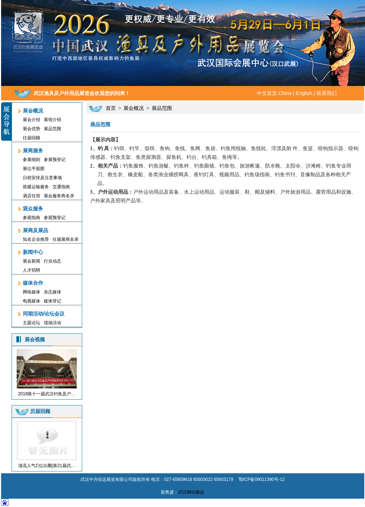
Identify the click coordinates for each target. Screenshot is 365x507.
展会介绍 (31, 119)
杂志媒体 (52, 291)
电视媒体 (31, 301)
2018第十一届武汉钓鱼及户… (47, 393)
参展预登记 (55, 159)
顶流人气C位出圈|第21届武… (46, 465)
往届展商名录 (66, 239)
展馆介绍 (52, 119)
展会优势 (31, 128)
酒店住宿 (31, 195)
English (303, 93)
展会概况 (133, 108)
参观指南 (31, 217)
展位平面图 (34, 168)
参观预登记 (55, 217)
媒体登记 (52, 301)
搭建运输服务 (36, 186)
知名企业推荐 (36, 239)
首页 (111, 108)
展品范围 (52, 128)
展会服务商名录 (59, 195)
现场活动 (52, 322)
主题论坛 (31, 322)
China (284, 93)
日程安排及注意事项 (42, 177)
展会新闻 (31, 261)
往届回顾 (31, 137)
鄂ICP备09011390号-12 (262, 479)
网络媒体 (31, 291)
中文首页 (267, 93)
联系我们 (326, 93)
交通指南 (61, 186)
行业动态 (52, 261)
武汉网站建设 (191, 492)
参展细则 (31, 159)
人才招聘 (31, 270)
